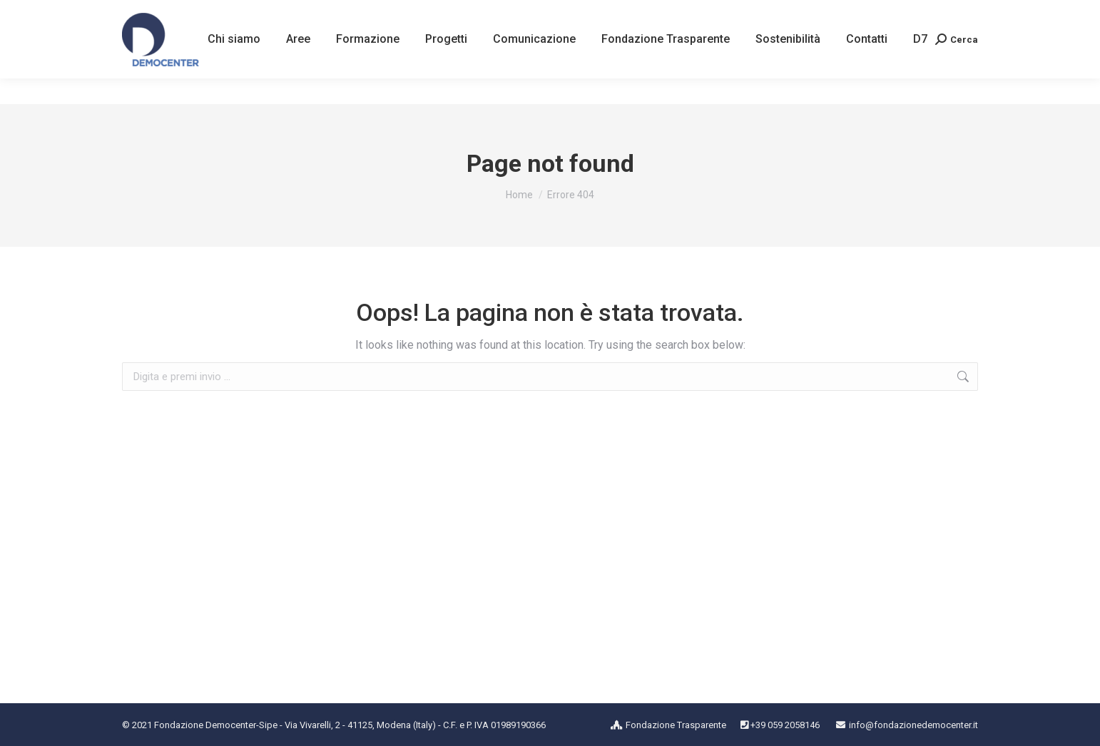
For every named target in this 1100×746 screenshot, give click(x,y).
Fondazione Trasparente (676, 725)
